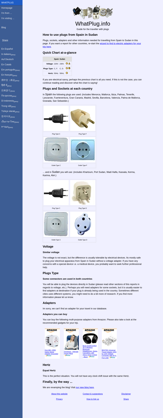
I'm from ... (6, 13)
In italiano (8, 54)
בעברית (7, 126)
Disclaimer (126, 394)
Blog (3, 27)
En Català (6, 64)
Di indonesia (9, 101)
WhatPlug (7, 2)
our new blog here (85, 387)
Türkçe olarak (10, 111)
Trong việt (8, 106)
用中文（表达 (10, 80)
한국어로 (8, 116)
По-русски (8, 95)
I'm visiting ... (7, 18)
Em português (10, 69)
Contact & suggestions (93, 394)
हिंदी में (6, 85)
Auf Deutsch (7, 59)
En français (9, 75)
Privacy (59, 399)
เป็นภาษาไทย (10, 121)
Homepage (6, 8)
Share (126, 399)
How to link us (93, 399)
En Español (7, 49)
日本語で (8, 90)
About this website (59, 394)
